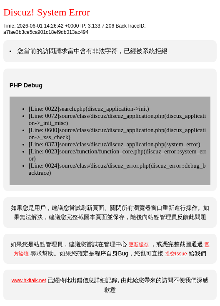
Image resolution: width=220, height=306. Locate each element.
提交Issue (176, 254)
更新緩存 (139, 244)
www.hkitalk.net (29, 280)
